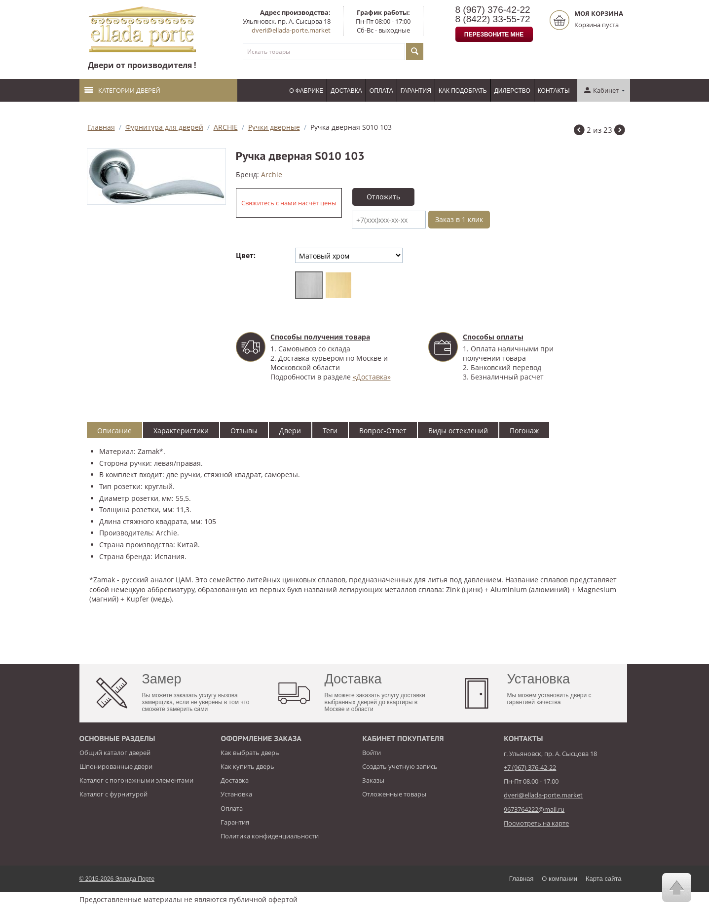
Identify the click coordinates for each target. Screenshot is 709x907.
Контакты (554, 90)
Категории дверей (122, 90)
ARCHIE (226, 127)
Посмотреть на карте (536, 823)
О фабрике (306, 90)
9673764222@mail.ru (534, 809)
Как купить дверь (247, 766)
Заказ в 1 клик (459, 219)
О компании (559, 878)
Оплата (381, 90)
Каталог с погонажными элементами (136, 780)
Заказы (373, 780)
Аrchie (271, 174)
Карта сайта (603, 878)
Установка (236, 794)
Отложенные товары (394, 794)
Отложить (383, 196)
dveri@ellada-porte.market (291, 30)
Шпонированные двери (115, 766)
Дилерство (512, 90)
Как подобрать (463, 90)
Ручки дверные (274, 127)
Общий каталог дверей (114, 752)
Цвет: (246, 255)
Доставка (346, 90)
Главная (101, 127)
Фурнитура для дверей (164, 127)
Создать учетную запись (400, 766)
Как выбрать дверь (250, 752)
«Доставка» (372, 376)
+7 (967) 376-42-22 (530, 767)
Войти (371, 752)
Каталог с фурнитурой (113, 794)
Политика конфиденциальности (270, 835)
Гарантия (416, 90)
